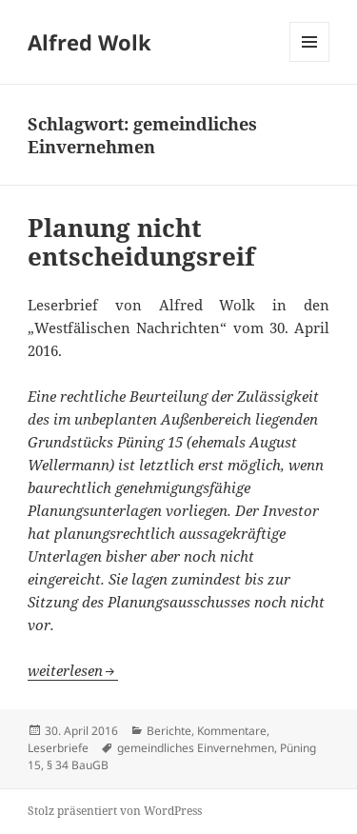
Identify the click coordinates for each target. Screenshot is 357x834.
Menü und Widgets (309, 61)
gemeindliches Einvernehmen (195, 748)
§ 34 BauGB (78, 765)
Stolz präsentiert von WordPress (115, 811)
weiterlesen (73, 670)
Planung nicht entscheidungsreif (141, 241)
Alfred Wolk (89, 42)
